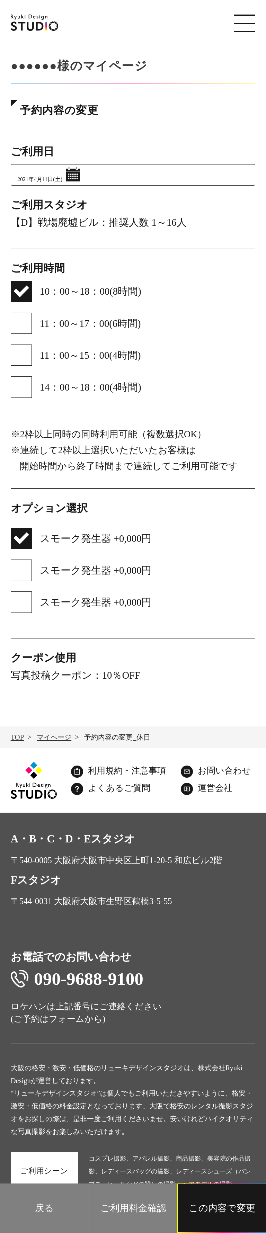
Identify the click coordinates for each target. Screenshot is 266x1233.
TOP (17, 737)
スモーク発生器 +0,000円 (96, 538)
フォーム (67, 1019)
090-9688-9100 (77, 979)
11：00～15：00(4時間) (90, 355)
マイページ (54, 737)
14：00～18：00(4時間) (90, 387)
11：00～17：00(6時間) (90, 323)
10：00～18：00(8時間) (90, 291)
